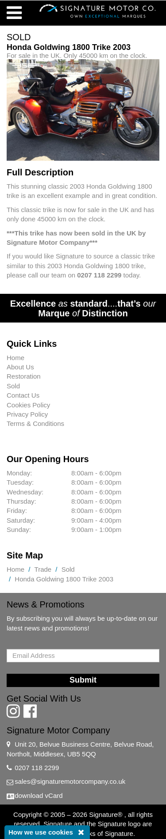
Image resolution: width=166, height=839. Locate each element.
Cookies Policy (28, 405)
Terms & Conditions (35, 423)
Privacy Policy (27, 414)
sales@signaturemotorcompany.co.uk (70, 781)
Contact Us (23, 395)
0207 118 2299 (37, 767)
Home (15, 357)
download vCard (38, 795)
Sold (13, 386)
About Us (20, 367)
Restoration (24, 376)
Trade (43, 569)
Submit (83, 680)
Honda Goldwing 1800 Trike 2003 (64, 579)
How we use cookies (40, 832)
